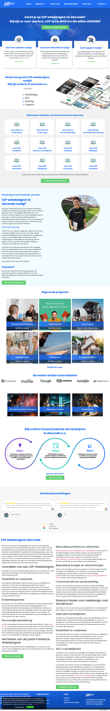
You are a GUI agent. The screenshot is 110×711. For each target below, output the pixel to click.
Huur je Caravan (88, 324)
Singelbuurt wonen (22, 357)
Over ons (87, 4)
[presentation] (10, 396)
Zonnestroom (55, 357)
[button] (2, 382)
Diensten (41, 4)
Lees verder (19, 62)
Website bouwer (87, 410)
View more (36, 704)
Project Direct (98, 704)
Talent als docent (55, 324)
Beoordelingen (71, 4)
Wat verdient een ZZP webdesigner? (22, 410)
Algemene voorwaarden (72, 702)
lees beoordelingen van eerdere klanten (77, 558)
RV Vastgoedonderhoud (88, 357)
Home (28, 4)
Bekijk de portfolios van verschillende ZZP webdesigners (76, 550)
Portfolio (55, 4)
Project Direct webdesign (83, 675)
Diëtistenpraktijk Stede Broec (22, 324)
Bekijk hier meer (55, 367)
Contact (101, 4)
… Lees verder (38, 507)
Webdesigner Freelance (55, 410)
